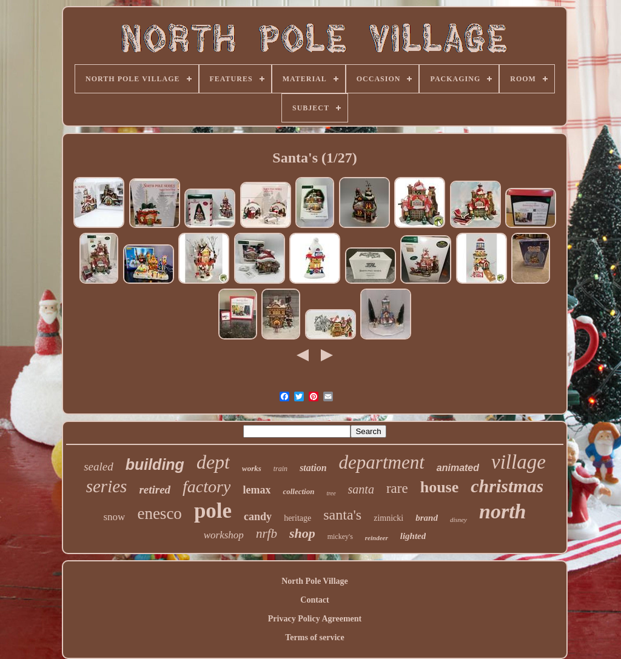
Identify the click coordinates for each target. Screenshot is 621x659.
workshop (224, 535)
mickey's (340, 536)
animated (458, 468)
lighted (413, 536)
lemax (256, 490)
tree (330, 493)
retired (154, 489)
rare (397, 488)
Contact (314, 599)
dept (213, 462)
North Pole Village (314, 581)
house (439, 487)
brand (426, 518)
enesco (159, 513)
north (502, 511)
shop (302, 533)
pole (213, 511)
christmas (507, 486)
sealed (98, 466)
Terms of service (314, 637)
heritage (297, 518)
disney (458, 519)
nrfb (266, 533)
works (251, 468)
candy (258, 516)
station (313, 468)
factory (206, 486)
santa (361, 489)
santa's (342, 515)
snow (115, 517)
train (280, 468)
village (518, 462)
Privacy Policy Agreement (314, 618)
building (155, 464)
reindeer (376, 537)
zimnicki (388, 518)
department (382, 462)
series (106, 486)
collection (298, 491)
